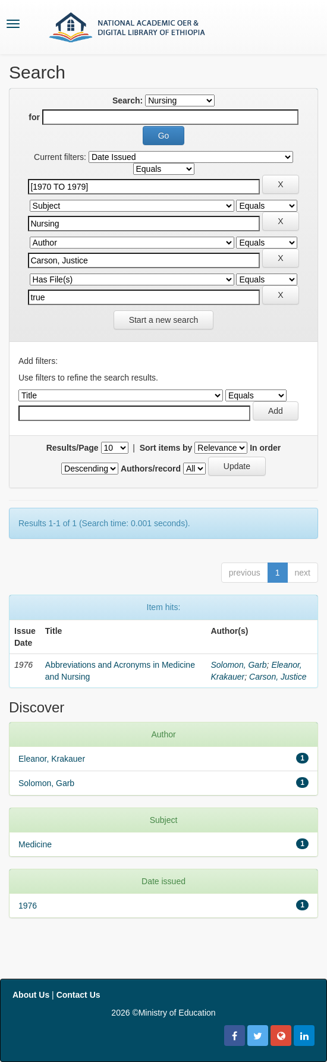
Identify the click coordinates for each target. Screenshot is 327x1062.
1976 (27, 905)
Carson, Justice (277, 676)
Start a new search (164, 320)
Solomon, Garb (238, 665)
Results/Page (72, 448)
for (34, 117)
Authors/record (151, 468)
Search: (127, 100)
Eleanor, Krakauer (51, 758)
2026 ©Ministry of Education (163, 1012)
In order (265, 448)
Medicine (35, 844)
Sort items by (166, 448)
